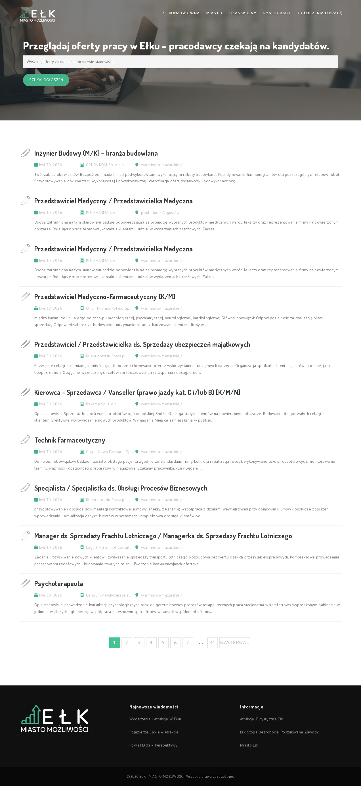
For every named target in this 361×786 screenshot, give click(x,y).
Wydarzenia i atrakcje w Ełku (155, 719)
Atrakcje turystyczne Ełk (261, 719)
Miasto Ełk (249, 745)
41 (213, 642)
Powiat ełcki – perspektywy (153, 745)
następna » (235, 642)
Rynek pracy (277, 13)
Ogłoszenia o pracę (320, 13)
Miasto (214, 13)
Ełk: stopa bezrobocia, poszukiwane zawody (279, 732)
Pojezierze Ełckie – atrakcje (154, 732)
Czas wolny (243, 13)
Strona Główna (181, 13)
